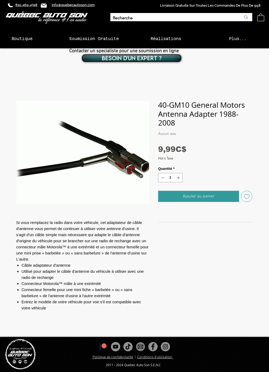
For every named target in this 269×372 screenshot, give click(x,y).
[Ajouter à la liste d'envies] (246, 196)
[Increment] (179, 177)
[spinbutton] (170, 177)
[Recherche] (173, 18)
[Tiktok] (128, 346)
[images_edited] (140, 346)
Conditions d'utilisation (155, 357)
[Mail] (44, 5)
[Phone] (10, 5)
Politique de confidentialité (113, 357)
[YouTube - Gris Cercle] (115, 346)
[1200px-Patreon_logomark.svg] (103, 346)
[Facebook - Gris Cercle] (153, 346)
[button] (260, 17)
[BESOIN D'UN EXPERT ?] (131, 58)
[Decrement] (162, 177)
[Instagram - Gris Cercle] (165, 346)
